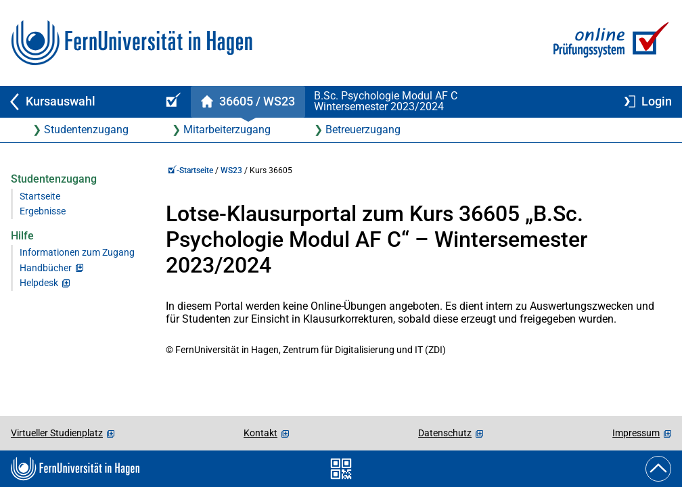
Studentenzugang (86, 129)
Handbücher (46, 268)
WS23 (231, 170)
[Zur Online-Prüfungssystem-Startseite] (608, 43)
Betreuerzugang (363, 129)
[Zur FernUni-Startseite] (131, 43)
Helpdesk (39, 283)
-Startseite (190, 170)
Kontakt (260, 432)
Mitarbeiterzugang (227, 129)
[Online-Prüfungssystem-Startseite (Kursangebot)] (171, 102)
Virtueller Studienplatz (57, 432)
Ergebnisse (43, 211)
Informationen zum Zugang (77, 252)
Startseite (40, 196)
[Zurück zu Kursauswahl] (76, 102)
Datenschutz (445, 432)
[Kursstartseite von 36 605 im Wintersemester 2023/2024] (247, 102)
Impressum (636, 432)
